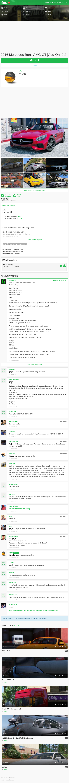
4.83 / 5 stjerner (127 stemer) (8, 200)
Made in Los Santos (7, 780)
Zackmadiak (13, 605)
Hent (34, 60)
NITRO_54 (12, 411)
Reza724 (12, 453)
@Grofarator (13, 456)
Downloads (8, 196)
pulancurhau (13, 484)
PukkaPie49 (13, 583)
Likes (18, 196)
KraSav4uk (12, 431)
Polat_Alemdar (14, 379)
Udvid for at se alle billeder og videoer (34, 190)
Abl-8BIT (12, 494)
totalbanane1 (13, 536)
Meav (10, 516)
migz (10, 526)
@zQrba (11, 372)
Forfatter (16, 552)
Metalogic (12, 463)
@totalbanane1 (14, 555)
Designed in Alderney (8, 778)
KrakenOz (12, 369)
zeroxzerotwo (13, 506)
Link (19, 216)
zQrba (21, 71)
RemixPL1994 (13, 421)
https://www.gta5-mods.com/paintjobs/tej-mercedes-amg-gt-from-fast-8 (33, 610)
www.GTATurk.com (9, 206)
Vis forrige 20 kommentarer (34, 364)
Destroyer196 (13, 441)
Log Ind (17, 618)
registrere (26, 618)
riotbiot (11, 573)
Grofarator (12, 280)
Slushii (11, 562)
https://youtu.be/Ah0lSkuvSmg (19, 509)
